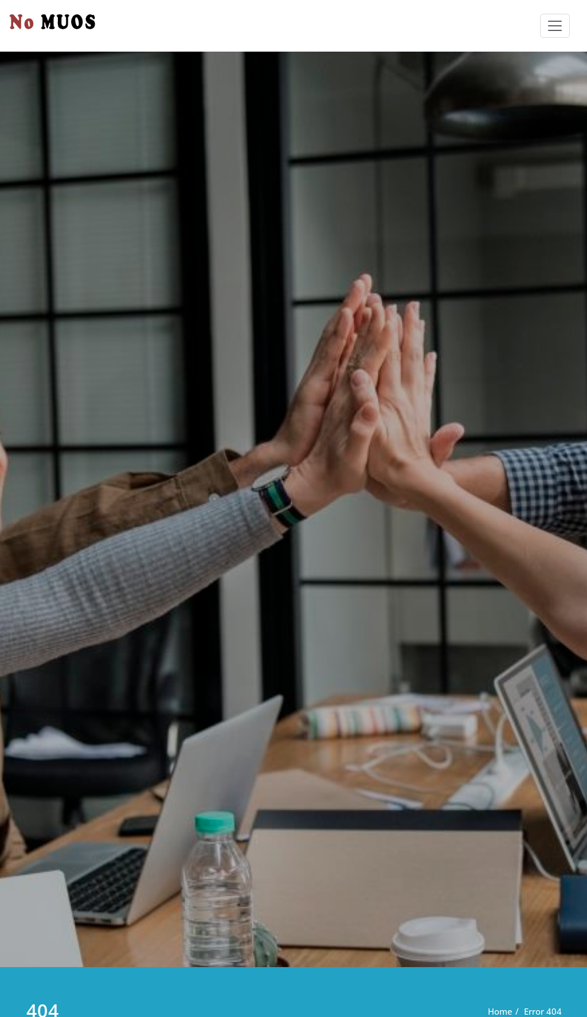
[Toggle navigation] (555, 26)
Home (500, 1011)
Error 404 (543, 1011)
